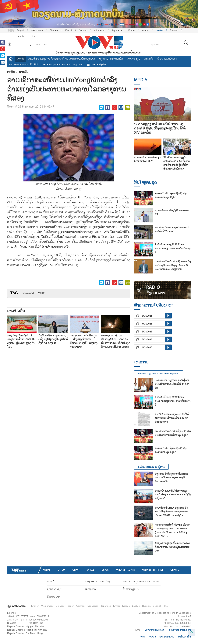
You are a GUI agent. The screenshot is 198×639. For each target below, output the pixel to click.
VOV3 (75, 570)
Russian (174, 30)
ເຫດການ (141, 362)
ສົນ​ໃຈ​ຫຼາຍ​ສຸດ (145, 182)
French (68, 30)
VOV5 (104, 570)
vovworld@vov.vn (154, 630)
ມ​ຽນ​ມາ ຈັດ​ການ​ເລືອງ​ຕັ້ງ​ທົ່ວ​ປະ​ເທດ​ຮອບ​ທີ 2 (172, 212)
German (83, 30)
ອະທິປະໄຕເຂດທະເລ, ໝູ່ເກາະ (151, 467)
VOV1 (46, 570)
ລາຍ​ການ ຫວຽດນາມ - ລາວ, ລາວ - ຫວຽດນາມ (62, 64)
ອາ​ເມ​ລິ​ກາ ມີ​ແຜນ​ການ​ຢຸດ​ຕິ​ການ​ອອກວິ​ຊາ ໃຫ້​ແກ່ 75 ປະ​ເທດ (172, 229)
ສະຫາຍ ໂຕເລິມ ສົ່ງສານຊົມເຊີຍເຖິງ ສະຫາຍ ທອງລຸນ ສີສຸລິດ (170, 195)
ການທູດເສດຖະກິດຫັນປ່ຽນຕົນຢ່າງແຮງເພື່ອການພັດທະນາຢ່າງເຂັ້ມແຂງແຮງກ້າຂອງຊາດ (83, 341)
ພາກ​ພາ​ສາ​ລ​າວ (166, 636)
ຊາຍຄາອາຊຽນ (133, 59)
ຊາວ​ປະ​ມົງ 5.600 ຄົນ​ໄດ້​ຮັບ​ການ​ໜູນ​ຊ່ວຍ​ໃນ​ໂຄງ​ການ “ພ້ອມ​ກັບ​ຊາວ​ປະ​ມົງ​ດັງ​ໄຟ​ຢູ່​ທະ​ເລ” (172, 494)
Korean (145, 30)
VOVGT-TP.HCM (152, 570)
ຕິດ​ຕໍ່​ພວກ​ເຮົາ (184, 636)
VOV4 (90, 570)
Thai (166, 606)
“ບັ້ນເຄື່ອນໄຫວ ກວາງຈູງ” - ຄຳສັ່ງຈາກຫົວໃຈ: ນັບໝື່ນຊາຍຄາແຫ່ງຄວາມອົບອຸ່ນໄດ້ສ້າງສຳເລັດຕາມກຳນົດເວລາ (176, 163)
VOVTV (174, 570)
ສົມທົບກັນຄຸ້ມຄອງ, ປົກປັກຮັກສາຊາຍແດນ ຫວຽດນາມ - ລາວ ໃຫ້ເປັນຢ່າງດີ (172, 248)
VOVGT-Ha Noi (125, 570)
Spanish (157, 606)
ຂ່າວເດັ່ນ (20, 59)
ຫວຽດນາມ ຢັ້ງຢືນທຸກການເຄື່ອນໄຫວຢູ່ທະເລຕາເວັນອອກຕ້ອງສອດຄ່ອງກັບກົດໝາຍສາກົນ (171, 477)
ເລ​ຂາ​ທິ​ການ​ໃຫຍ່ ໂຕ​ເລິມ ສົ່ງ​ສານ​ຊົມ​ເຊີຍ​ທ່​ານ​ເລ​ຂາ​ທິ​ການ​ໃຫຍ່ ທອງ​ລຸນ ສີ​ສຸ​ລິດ (173, 433)
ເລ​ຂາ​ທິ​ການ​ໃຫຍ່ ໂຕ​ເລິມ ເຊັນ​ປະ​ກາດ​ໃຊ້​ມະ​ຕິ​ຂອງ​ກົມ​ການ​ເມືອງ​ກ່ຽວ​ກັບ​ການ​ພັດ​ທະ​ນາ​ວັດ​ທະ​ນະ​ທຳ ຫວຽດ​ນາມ (173, 265)
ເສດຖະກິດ (149, 59)
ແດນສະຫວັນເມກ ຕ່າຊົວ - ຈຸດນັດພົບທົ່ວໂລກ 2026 (147, 159)
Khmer (131, 30)
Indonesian (99, 30)
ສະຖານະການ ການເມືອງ (97, 581)
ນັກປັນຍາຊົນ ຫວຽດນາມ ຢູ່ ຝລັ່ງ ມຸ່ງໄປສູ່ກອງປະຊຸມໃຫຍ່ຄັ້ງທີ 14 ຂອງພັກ (53, 339)
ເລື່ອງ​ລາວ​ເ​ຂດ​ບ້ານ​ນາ (167, 59)
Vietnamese (37, 30)
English (20, 30)
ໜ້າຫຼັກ (11, 72)
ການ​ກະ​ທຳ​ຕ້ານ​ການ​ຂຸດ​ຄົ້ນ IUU (23, 64)
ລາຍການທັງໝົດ (96, 64)
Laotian (159, 30)
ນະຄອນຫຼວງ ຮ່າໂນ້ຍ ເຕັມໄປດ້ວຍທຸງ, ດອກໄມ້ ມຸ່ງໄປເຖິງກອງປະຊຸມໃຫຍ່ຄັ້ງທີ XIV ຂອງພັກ (160, 128)
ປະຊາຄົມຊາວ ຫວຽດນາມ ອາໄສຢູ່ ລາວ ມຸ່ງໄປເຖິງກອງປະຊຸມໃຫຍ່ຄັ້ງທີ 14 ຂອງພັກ (172, 384)
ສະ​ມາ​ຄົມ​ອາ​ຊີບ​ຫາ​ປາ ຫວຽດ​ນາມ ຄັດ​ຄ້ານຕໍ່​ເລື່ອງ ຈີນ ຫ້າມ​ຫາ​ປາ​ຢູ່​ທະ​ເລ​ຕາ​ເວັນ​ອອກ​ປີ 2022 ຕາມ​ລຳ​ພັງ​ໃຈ (171, 511)
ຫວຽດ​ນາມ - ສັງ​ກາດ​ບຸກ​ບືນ (111, 59)
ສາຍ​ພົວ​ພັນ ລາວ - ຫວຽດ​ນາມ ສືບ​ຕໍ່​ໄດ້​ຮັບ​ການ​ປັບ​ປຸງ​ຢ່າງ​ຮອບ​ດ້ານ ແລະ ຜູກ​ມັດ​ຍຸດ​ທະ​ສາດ (172, 418)
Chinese (54, 30)
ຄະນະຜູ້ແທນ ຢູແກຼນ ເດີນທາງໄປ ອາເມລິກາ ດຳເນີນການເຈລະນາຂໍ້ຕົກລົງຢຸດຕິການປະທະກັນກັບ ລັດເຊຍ (115, 341)
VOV (143, 636)
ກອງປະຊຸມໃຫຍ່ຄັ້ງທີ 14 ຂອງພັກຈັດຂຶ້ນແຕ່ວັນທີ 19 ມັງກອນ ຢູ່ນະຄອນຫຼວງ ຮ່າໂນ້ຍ (20, 341)
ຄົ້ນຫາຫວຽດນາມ (131, 589)
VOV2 (61, 570)
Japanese (117, 30)
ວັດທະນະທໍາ (53, 597)
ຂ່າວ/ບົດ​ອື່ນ (16, 310)
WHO (41, 293)
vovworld (28, 293)
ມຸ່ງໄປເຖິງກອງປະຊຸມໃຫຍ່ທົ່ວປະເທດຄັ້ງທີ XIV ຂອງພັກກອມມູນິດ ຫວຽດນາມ (61, 59)
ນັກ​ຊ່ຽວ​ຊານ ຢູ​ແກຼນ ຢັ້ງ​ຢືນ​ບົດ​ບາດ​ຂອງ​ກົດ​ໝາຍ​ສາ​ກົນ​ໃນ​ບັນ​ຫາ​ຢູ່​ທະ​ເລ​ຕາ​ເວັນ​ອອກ (172, 547)
